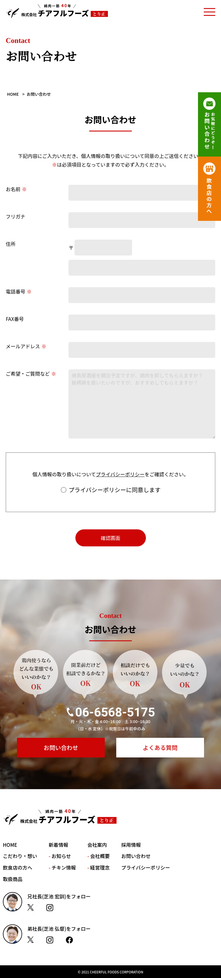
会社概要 (100, 855)
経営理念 (100, 867)
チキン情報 (64, 867)
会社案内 (97, 844)
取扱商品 (12, 879)
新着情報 (58, 844)
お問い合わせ (61, 747)
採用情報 (131, 844)
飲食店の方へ (17, 867)
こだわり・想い (20, 855)
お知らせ (61, 855)
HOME (10, 844)
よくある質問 (160, 747)
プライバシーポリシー (120, 474)
